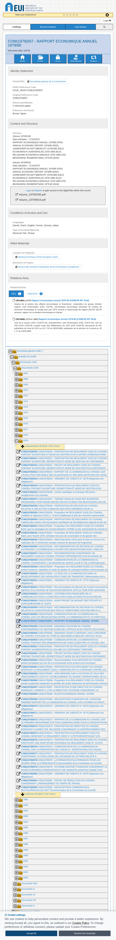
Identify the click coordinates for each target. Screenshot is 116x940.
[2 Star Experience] (67, 15)
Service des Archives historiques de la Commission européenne (47, 266)
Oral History (80, 27)
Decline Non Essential (84, 933)
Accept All (31, 933)
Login (107, 20)
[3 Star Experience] (70, 15)
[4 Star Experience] (74, 15)
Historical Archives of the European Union (36, 256)
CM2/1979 (35, 293)
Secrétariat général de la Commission (46, 81)
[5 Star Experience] (77, 15)
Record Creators (48, 27)
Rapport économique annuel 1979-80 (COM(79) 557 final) (60, 300)
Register (38, 190)
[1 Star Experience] (64, 15)
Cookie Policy (80, 923)
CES (16, 293)
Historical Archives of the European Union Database (32, 7)
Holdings (16, 27)
